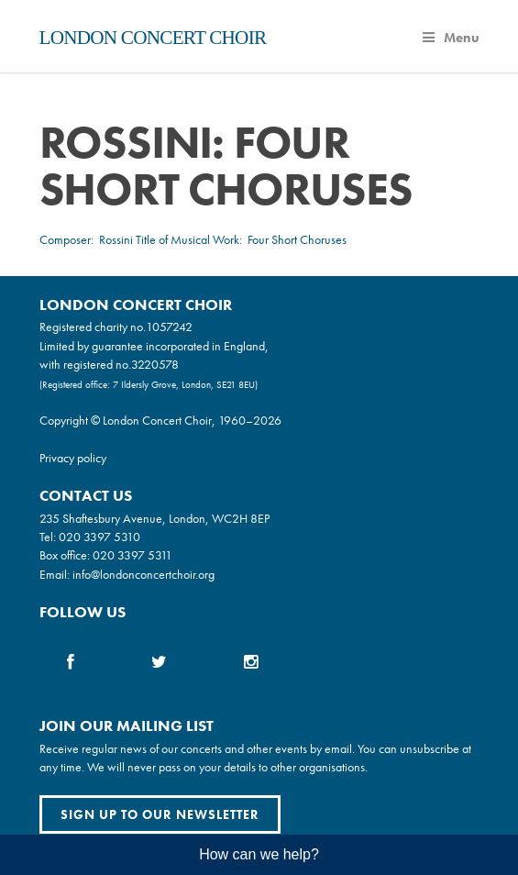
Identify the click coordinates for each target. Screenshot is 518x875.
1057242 (169, 326)
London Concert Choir (153, 38)
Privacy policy (72, 457)
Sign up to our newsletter (160, 814)
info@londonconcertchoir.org (143, 574)
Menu (451, 37)
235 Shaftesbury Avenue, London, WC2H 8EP (154, 518)
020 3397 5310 (99, 536)
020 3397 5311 (132, 555)
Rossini (116, 239)
